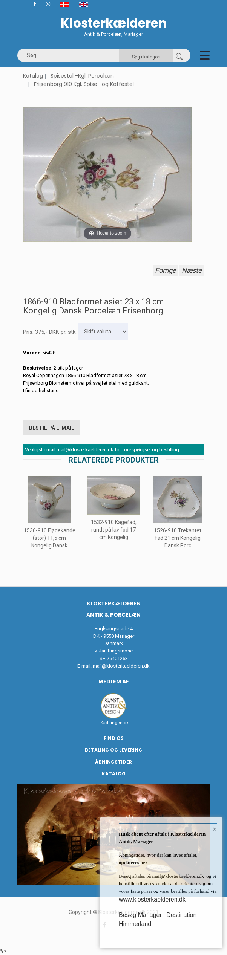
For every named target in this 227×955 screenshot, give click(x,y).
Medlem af (113, 681)
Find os (114, 738)
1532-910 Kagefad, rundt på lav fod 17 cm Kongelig (114, 529)
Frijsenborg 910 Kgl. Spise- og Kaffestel (84, 84)
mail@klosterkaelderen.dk (121, 666)
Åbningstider (113, 762)
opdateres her (133, 862)
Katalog (33, 75)
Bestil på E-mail (51, 428)
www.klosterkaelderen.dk (152, 899)
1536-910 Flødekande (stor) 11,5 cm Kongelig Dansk (49, 538)
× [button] (215, 829)
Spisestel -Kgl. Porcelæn (82, 75)
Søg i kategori (146, 57)
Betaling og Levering (113, 750)
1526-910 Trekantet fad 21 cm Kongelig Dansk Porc (177, 538)
